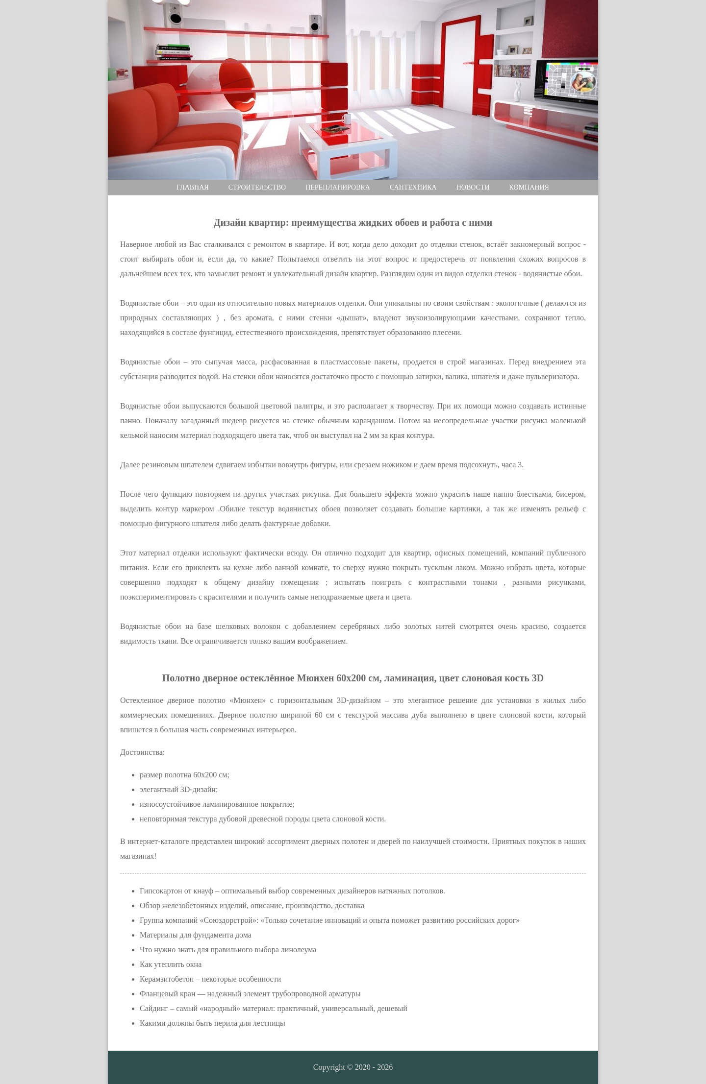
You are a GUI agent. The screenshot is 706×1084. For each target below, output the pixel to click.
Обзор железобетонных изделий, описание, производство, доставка (252, 905)
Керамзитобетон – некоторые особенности (210, 979)
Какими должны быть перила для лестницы (212, 1023)
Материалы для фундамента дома (196, 935)
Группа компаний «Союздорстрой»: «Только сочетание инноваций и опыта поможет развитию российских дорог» (330, 920)
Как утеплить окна (171, 964)
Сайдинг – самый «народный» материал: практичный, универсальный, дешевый (273, 1008)
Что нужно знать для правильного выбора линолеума (228, 949)
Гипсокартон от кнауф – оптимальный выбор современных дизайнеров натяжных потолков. (292, 891)
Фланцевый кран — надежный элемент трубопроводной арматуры (250, 993)
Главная (192, 187)
